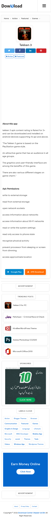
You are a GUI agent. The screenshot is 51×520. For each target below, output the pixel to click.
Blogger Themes (20, 418)
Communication (11, 424)
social (17, 439)
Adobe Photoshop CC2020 (25, 340)
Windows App (19, 444)
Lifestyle (37, 429)
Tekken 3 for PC (20, 305)
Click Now (25, 471)
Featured (19, 56)
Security (8, 439)
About (16, 506)
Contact (34, 506)
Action (9, 56)
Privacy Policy (25, 506)
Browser (34, 418)
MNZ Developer (22, 434)
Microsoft (8, 434)
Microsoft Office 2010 (23, 351)
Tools (36, 439)
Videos (7, 444)
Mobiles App (37, 434)
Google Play (16, 272)
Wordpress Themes (36, 444)
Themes (27, 439)
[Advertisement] (25, 87)
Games (35, 424)
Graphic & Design (11, 429)
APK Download (37, 272)
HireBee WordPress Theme (25, 328)
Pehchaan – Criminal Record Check (28, 317)
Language (26, 429)
